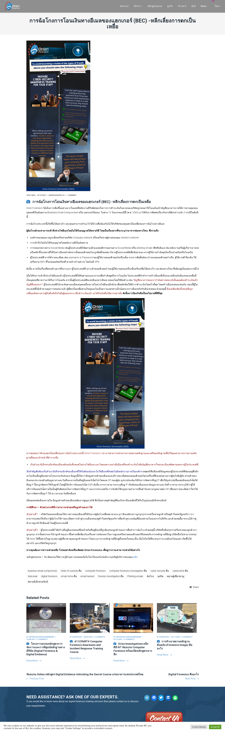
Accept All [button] (215, 727)
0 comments (42, 639)
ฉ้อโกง (150, 576)
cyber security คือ (160, 570)
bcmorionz (77, 637)
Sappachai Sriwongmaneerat (41, 637)
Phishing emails (135, 576)
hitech (43, 195)
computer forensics (95, 570)
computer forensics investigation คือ (128, 570)
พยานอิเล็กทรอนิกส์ (38, 581)
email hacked (87, 576)
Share (196, 587)
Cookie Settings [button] (199, 727)
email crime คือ (69, 576)
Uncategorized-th (56, 195)
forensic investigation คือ (111, 576)
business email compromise (42, 570)
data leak (32, 576)
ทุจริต (160, 576)
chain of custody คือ (71, 570)
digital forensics (49, 576)
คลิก (135, 557)
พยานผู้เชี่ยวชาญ (175, 576)
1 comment (71, 195)
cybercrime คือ (180, 570)
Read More (33, 660)
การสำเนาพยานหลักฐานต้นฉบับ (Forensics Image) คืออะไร (174, 645)
